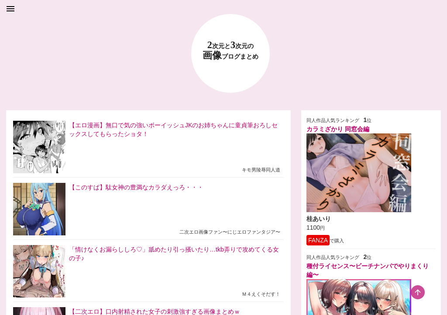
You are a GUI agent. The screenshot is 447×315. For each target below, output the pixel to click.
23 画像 (230, 50)
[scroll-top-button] (418, 292)
